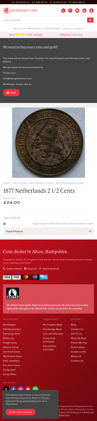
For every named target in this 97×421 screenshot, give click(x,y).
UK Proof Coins (11, 351)
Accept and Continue (20, 412)
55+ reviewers (36, 34)
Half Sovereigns (12, 329)
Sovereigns (9, 324)
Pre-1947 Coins (11, 365)
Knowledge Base (52, 329)
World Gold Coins (12, 356)
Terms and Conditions (27, 401)
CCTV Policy (72, 412)
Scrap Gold (9, 369)
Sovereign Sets (11, 333)
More (79, 28)
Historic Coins (10, 347)
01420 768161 (14, 268)
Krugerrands (10, 342)
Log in (35, 223)
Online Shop (78, 347)
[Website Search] (90, 20)
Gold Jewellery (11, 360)
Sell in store (65, 34)
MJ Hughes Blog (52, 324)
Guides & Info (78, 351)
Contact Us (77, 329)
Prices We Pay (79, 342)
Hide (11, 92)
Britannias (9, 338)
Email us (32, 268)
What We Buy (78, 338)
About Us (76, 356)
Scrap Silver (9, 374)
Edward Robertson (60, 415)
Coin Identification (53, 333)
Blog (73, 324)
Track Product (48, 231)
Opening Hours (50, 268)
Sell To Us (76, 333)
